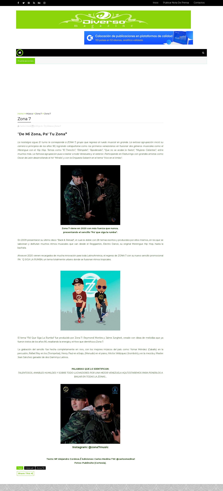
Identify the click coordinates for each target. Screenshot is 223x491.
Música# (37, 474)
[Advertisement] (83, 87)
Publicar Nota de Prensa (168, 2)
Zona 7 (46, 113)
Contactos (191, 2)
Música (37, 113)
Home (29, 113)
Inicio (147, 2)
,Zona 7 (65, 124)
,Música (58, 124)
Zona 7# (49, 474)
